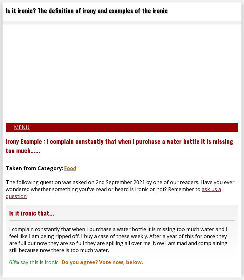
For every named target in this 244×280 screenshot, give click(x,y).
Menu (22, 127)
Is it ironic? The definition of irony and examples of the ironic (87, 10)
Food (70, 168)
